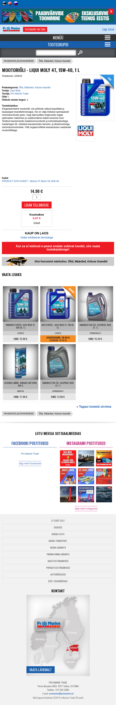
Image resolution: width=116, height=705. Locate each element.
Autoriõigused (58, 574)
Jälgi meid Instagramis (86, 508)
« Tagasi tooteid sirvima (94, 406)
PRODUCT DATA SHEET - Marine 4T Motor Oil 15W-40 (30, 181)
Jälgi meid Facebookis (30, 463)
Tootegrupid (58, 44)
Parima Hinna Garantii (58, 554)
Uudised (58, 527)
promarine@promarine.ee (61, 693)
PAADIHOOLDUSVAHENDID (19, 61)
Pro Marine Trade (20, 93)
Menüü (58, 37)
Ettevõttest (58, 520)
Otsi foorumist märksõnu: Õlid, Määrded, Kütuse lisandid (71, 261)
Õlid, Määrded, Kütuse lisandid (54, 61)
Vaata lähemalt (40, 669)
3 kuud (37, 223)
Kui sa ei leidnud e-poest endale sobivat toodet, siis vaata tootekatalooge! (58, 248)
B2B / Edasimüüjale (58, 581)
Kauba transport (58, 540)
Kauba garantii (58, 547)
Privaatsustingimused (58, 567)
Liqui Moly (15, 90)
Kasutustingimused (58, 561)
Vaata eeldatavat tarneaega (36, 237)
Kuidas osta (58, 534)
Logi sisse (108, 29)
